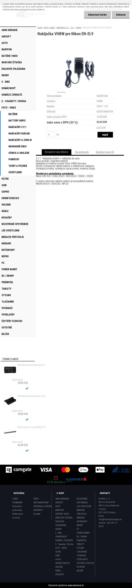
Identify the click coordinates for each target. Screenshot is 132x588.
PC (78, 529)
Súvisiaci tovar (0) (105, 151)
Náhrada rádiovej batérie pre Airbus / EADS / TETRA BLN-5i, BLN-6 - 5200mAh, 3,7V (32, 365)
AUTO (57, 506)
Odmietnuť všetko (97, 14)
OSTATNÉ (81, 567)
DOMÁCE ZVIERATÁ (64, 540)
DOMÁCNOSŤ (61, 536)
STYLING (80, 548)
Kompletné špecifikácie (56, 151)
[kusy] (51, 134)
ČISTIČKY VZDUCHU (85, 563)
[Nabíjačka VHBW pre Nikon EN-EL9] (80, 48)
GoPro (58, 559)
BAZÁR (80, 570)
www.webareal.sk (76, 585)
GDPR (36, 498)
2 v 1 (73, 27)
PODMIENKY (17, 502)
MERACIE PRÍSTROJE (82, 512)
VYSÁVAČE (81, 555)
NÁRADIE (81, 517)
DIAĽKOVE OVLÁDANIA (60, 523)
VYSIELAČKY (82, 559)
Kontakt (37, 514)
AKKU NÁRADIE (62, 498)
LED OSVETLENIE (84, 506)
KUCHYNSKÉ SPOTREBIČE (82, 500)
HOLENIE (59, 567)
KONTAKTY (38, 510)
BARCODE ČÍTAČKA (63, 517)
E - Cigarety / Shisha (64, 544)
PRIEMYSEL (82, 540)
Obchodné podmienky (17, 508)
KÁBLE (58, 570)
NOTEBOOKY (82, 521)
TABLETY (80, 544)
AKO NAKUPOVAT (41, 502)
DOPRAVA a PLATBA (43, 506)
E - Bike (58, 533)
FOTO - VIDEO (49, 27)
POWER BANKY (83, 533)
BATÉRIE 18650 (62, 514)
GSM (57, 555)
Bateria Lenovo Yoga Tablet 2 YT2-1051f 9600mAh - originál (32, 427)
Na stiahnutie (82, 151)
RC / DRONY (82, 536)
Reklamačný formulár (17, 516)
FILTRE (58, 551)
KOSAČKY (59, 574)
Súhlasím (121, 14)
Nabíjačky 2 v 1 (63, 27)
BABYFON (59, 510)
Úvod (39, 27)
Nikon (78, 27)
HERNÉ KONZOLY (62, 563)
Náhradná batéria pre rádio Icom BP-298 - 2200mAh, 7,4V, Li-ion (32, 396)
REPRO (80, 525)
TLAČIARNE (82, 551)
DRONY (58, 529)
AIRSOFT (59, 502)
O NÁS (15, 498)
